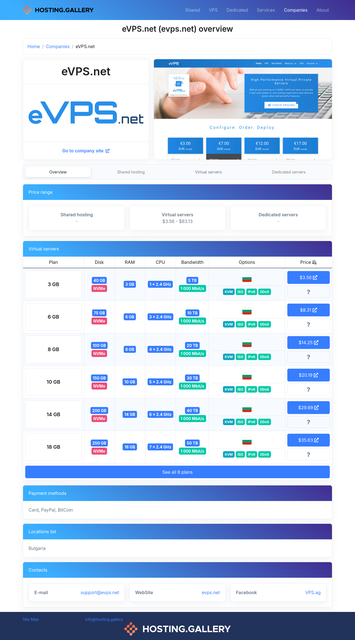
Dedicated (237, 10)
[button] (53, 284)
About (322, 10)
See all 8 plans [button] (177, 472)
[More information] (308, 292)
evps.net (211, 592)
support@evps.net (99, 592)
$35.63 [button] (308, 440)
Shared (192, 10)
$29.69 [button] (308, 407)
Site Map (31, 619)
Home (33, 46)
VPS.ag (313, 592)
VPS (213, 10)
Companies (296, 10)
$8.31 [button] (308, 310)
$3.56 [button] (308, 277)
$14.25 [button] (308, 342)
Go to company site (86, 150)
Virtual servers (208, 172)
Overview (58, 172)
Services (266, 10)
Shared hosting (131, 172)
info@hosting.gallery (104, 619)
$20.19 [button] (308, 375)
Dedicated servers (289, 172)
